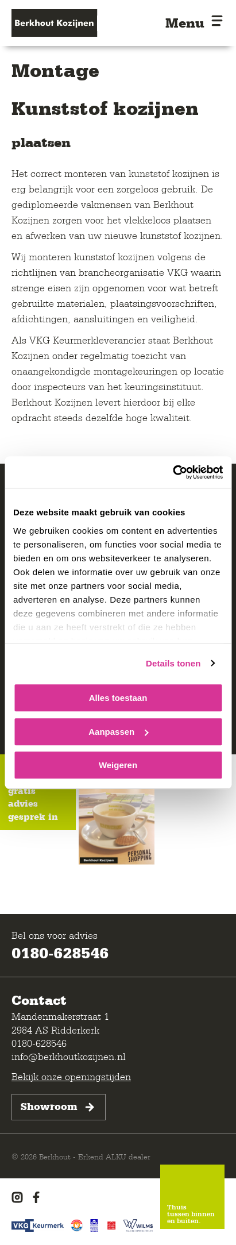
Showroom (58, 1107)
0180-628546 (60, 952)
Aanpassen (118, 732)
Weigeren (118, 765)
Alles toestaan (118, 698)
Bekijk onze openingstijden (71, 1076)
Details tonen (173, 663)
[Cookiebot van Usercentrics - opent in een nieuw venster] (172, 472)
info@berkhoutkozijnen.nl (68, 1056)
